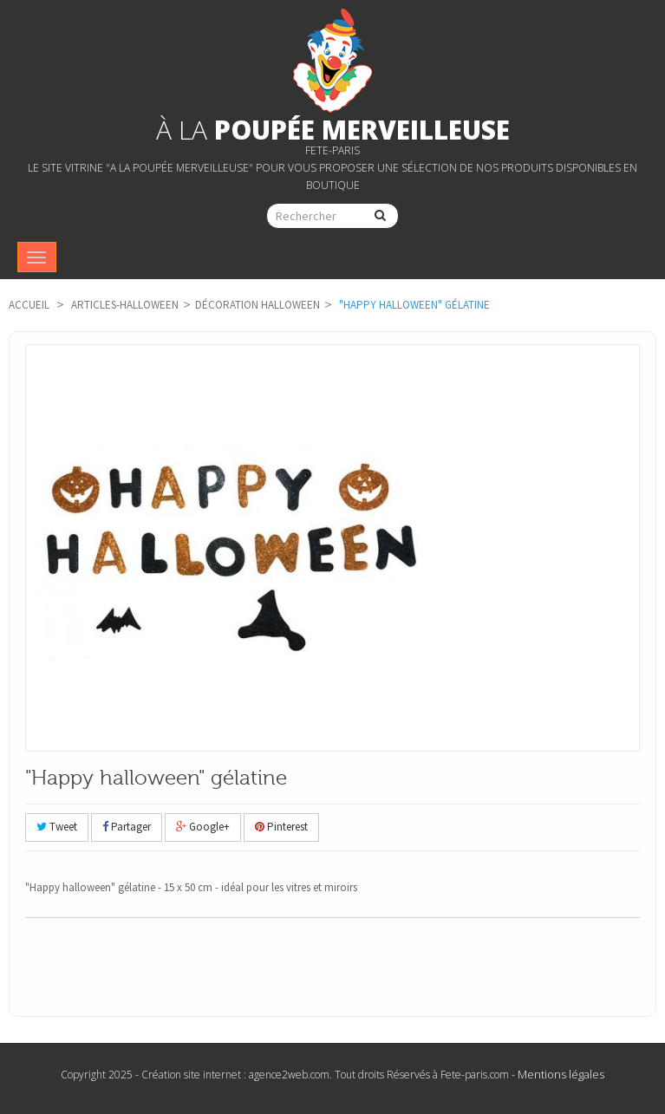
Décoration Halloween (257, 304)
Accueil (29, 304)
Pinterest (281, 826)
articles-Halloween (125, 304)
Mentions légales (561, 1074)
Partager (126, 826)
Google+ (203, 826)
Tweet (56, 826)
